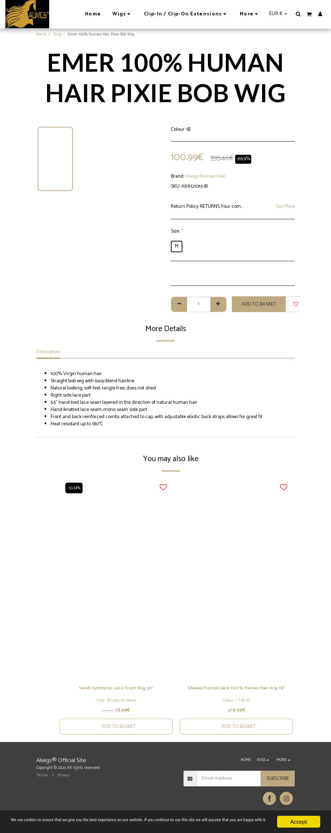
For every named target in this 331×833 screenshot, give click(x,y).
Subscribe (277, 787)
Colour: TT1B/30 (236, 708)
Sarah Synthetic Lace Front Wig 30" (116, 689)
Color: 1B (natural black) (116, 701)
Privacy (64, 783)
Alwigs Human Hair (205, 176)
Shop (57, 34)
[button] (298, 13)
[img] (116, 579)
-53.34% (74, 488)
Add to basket (259, 304)
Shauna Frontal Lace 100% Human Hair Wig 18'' (236, 692)
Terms (42, 783)
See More (285, 206)
